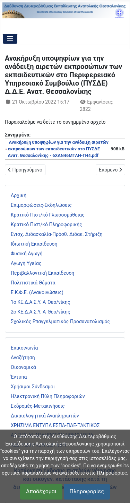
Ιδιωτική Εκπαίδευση (34, 244)
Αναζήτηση (23, 357)
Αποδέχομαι (41, 491)
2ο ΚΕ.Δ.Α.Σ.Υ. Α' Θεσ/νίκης (40, 312)
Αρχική (18, 195)
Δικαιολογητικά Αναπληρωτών (45, 415)
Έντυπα (19, 377)
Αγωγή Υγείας (26, 263)
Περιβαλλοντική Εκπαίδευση (42, 273)
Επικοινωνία (24, 348)
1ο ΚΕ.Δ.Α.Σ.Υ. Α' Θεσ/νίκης (40, 302)
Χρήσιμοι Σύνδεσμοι (33, 386)
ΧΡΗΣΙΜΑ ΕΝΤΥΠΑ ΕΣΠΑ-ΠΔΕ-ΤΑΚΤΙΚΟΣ (55, 425)
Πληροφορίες (87, 491)
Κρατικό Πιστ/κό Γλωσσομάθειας (48, 215)
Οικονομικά (23, 367)
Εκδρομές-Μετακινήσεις (38, 406)
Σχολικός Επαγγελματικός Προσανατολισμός (60, 321)
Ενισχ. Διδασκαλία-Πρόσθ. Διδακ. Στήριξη (57, 234)
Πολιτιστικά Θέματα (33, 282)
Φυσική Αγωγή (27, 253)
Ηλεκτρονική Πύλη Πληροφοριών (48, 396)
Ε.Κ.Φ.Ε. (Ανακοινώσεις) (37, 292)
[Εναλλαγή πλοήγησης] (10, 39)
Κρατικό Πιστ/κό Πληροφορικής (46, 224)
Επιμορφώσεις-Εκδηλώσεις (41, 205)
